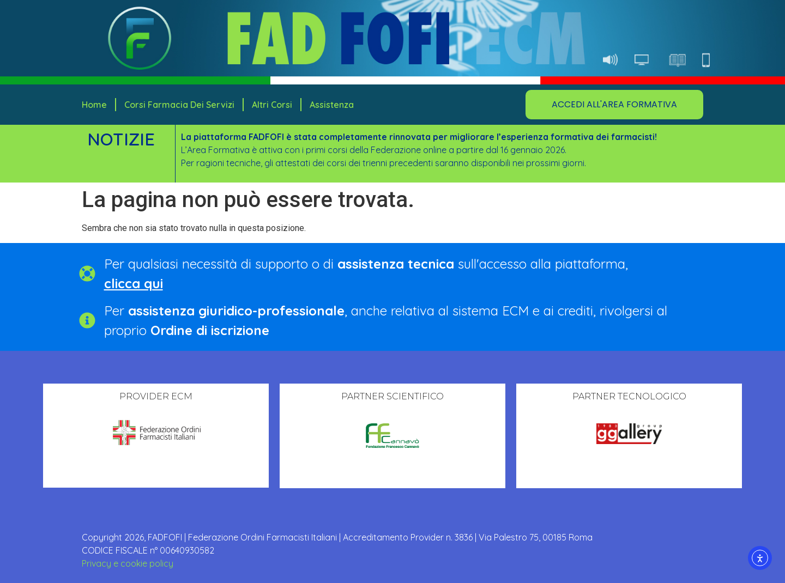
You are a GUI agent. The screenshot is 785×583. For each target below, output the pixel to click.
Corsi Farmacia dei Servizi (179, 104)
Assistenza (332, 104)
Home (94, 104)
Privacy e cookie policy (127, 563)
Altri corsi (272, 104)
